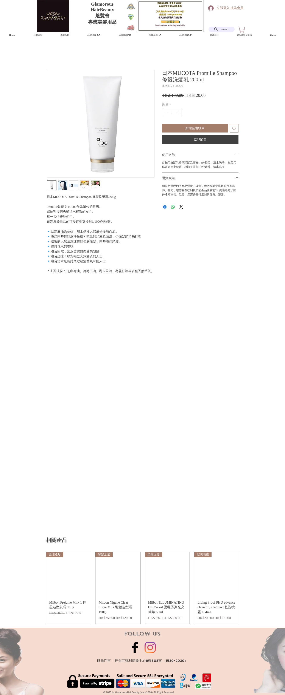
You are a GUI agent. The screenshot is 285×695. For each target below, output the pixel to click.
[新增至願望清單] (234, 128)
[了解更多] (170, 21)
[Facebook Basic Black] (134, 647)
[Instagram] (150, 647)
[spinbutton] (171, 113)
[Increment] (178, 113)
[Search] (222, 29)
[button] (242, 29)
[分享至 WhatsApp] (173, 207)
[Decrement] (165, 113)
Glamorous (102, 4)
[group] (142, 588)
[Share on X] (181, 207)
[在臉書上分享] (164, 207)
